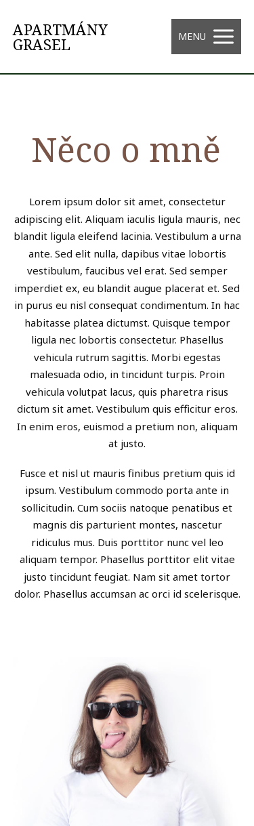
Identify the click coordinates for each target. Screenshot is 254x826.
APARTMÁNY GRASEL (60, 36)
